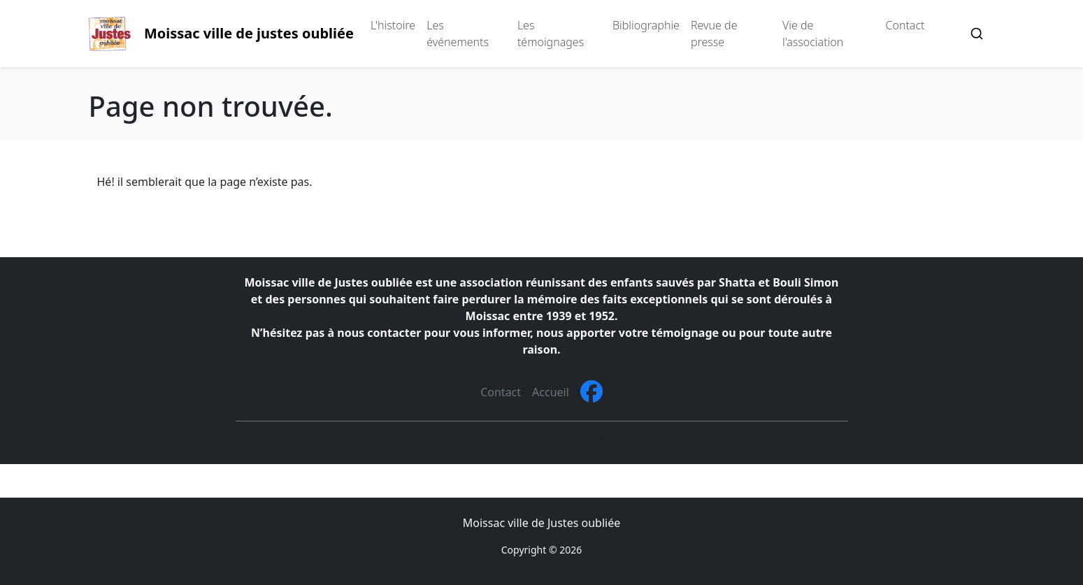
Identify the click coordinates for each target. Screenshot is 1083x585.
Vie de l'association (812, 33)
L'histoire (393, 25)
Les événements (457, 33)
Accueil (550, 392)
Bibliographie (646, 25)
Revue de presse (714, 33)
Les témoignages (550, 33)
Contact (905, 25)
